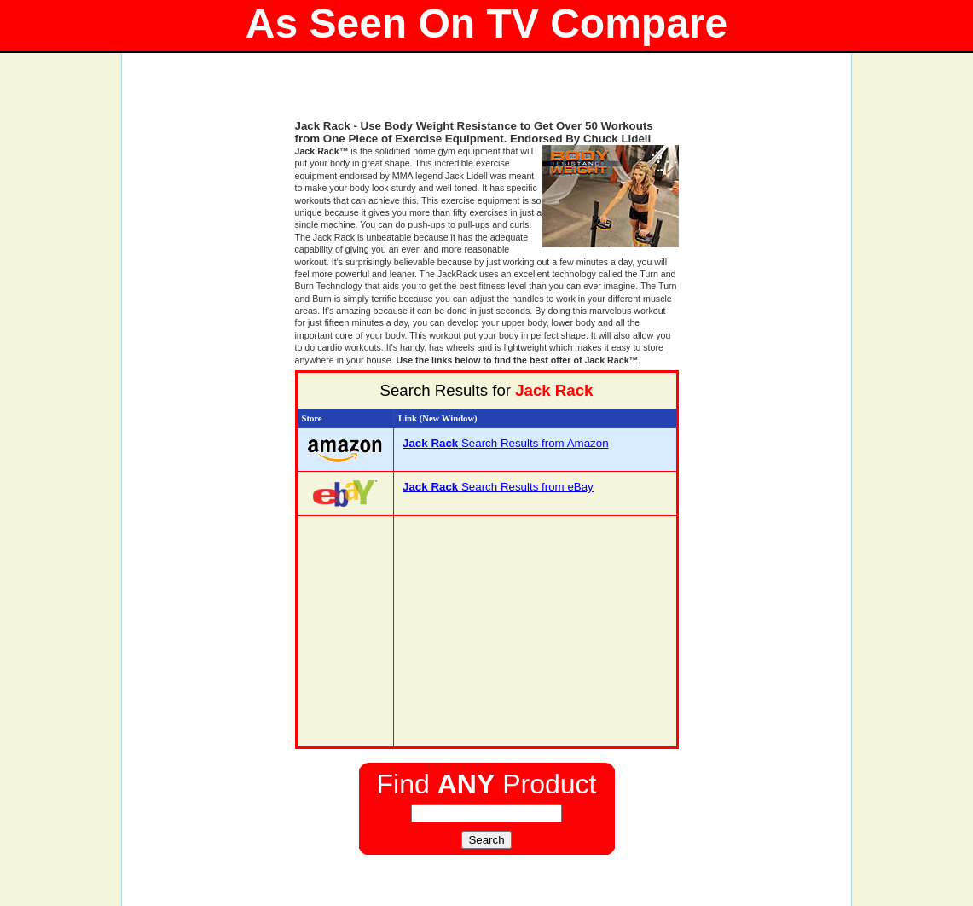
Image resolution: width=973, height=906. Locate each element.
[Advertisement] (486, 93)
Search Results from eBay (498, 486)
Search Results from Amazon (506, 443)
